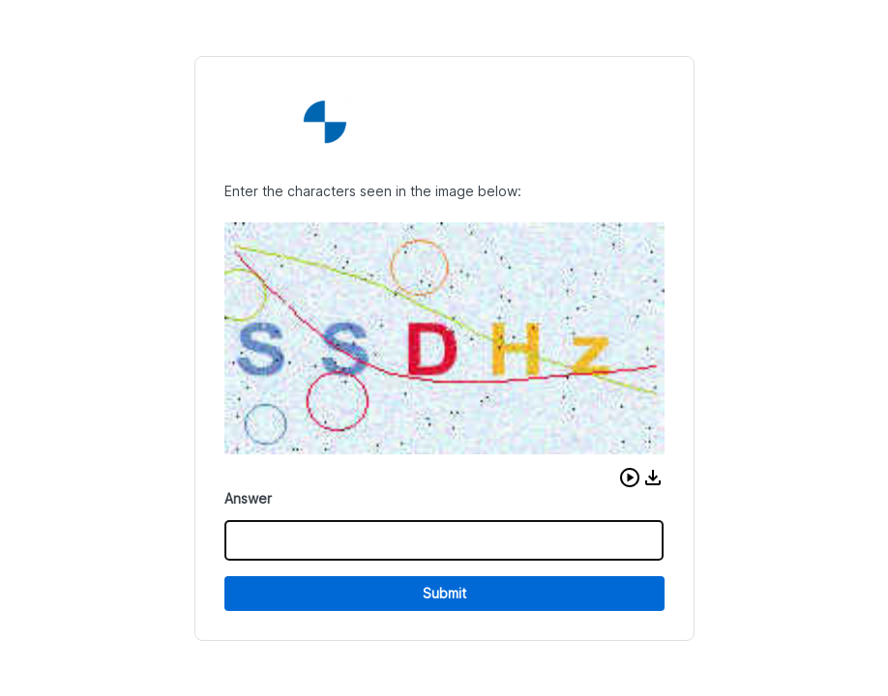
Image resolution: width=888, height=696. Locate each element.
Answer (248, 498)
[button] (629, 477)
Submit (444, 593)
